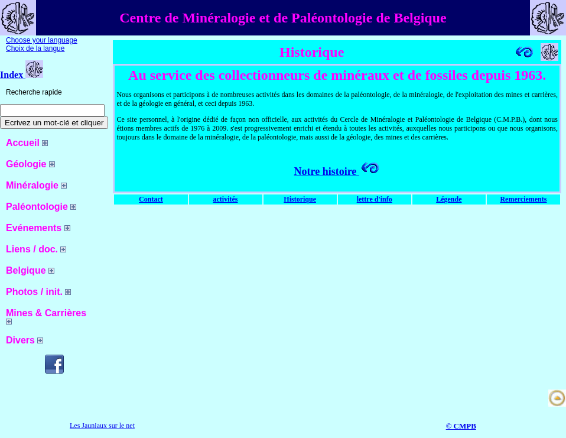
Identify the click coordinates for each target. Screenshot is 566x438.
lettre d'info (374, 199)
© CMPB (461, 425)
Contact (151, 199)
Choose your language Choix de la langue (41, 44)
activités (225, 199)
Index (21, 75)
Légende (448, 199)
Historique (300, 199)
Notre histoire (337, 171)
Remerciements (523, 199)
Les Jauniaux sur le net (102, 425)
